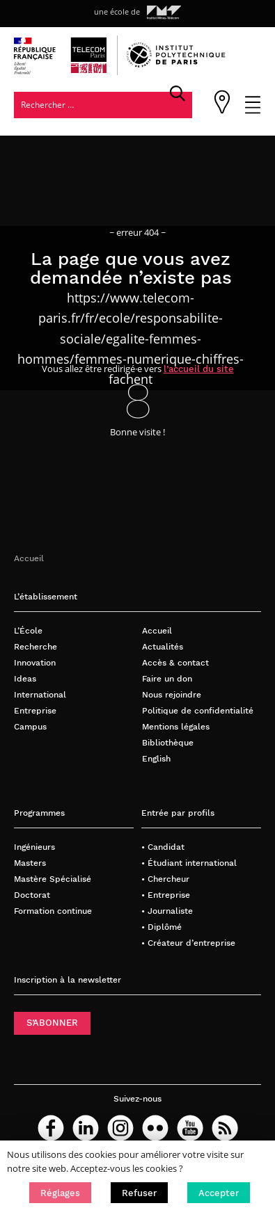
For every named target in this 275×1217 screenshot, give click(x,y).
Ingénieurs (34, 846)
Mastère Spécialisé (52, 878)
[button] (60, 1192)
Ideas (25, 678)
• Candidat (162, 846)
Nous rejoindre (171, 694)
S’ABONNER (52, 1022)
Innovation (35, 662)
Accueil (29, 558)
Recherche (35, 646)
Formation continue (53, 910)
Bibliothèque (168, 742)
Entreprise (35, 710)
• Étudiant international (189, 862)
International (40, 694)
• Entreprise (165, 894)
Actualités (162, 646)
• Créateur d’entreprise (188, 942)
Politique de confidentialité (197, 710)
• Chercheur (165, 878)
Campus (30, 726)
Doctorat (32, 894)
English (156, 758)
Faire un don (167, 678)
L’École (28, 630)
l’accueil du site (199, 369)
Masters (30, 862)
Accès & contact (175, 662)
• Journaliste (167, 910)
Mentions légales (176, 726)
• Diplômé (161, 926)
